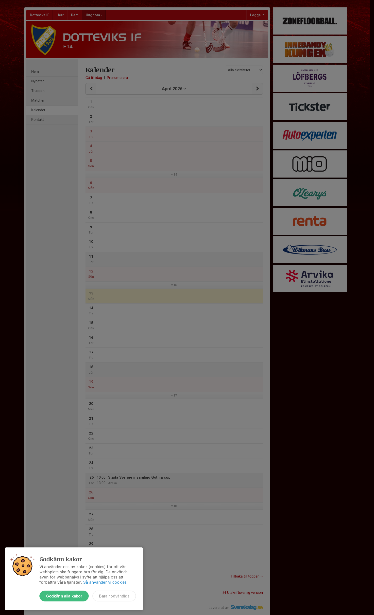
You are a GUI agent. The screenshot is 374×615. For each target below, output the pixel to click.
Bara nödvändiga (114, 596)
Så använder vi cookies (105, 582)
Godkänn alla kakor (64, 596)
